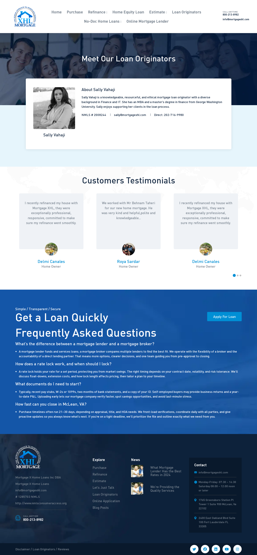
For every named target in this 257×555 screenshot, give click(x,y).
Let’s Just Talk (103, 487)
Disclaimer (22, 549)
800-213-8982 (236, 13)
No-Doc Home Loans (102, 21)
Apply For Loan (224, 316)
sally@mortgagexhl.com (130, 115)
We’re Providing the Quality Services (164, 488)
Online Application (106, 501)
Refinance (96, 11)
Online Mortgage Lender (147, 21)
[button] (234, 275)
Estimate (157, 11)
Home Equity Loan (128, 11)
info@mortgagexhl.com (236, 19)
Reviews (63, 549)
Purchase (75, 11)
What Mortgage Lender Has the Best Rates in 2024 (165, 471)
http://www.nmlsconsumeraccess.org (41, 503)
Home (56, 11)
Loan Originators (186, 11)
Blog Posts (101, 508)
